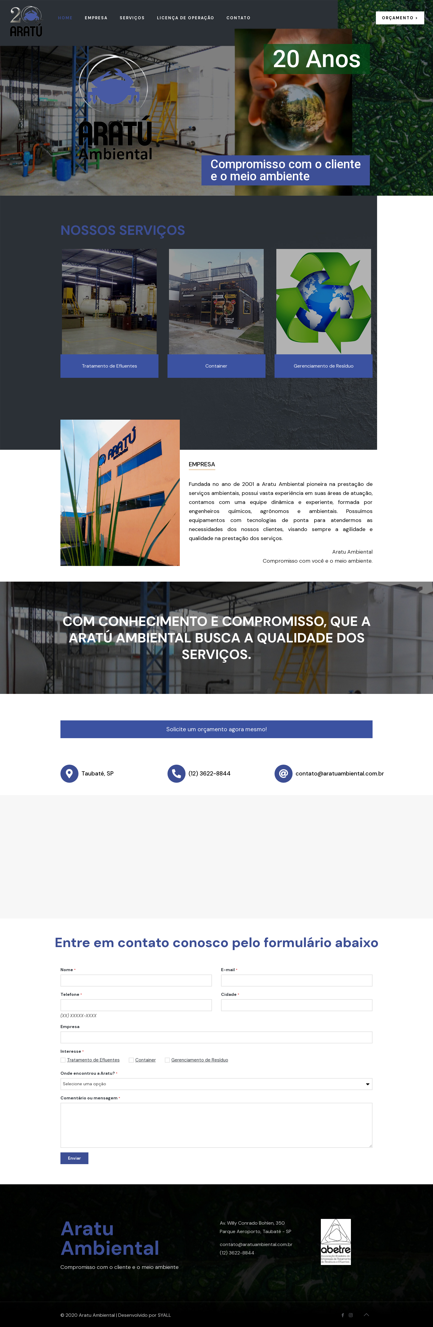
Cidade (230, 994)
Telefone (71, 994)
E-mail (229, 969)
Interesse (72, 1051)
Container (142, 1060)
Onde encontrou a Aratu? (89, 1073)
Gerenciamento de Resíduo (196, 1060)
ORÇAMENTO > (400, 17)
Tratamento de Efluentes (90, 1060)
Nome (68, 969)
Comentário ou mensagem (90, 1098)
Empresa (69, 1026)
